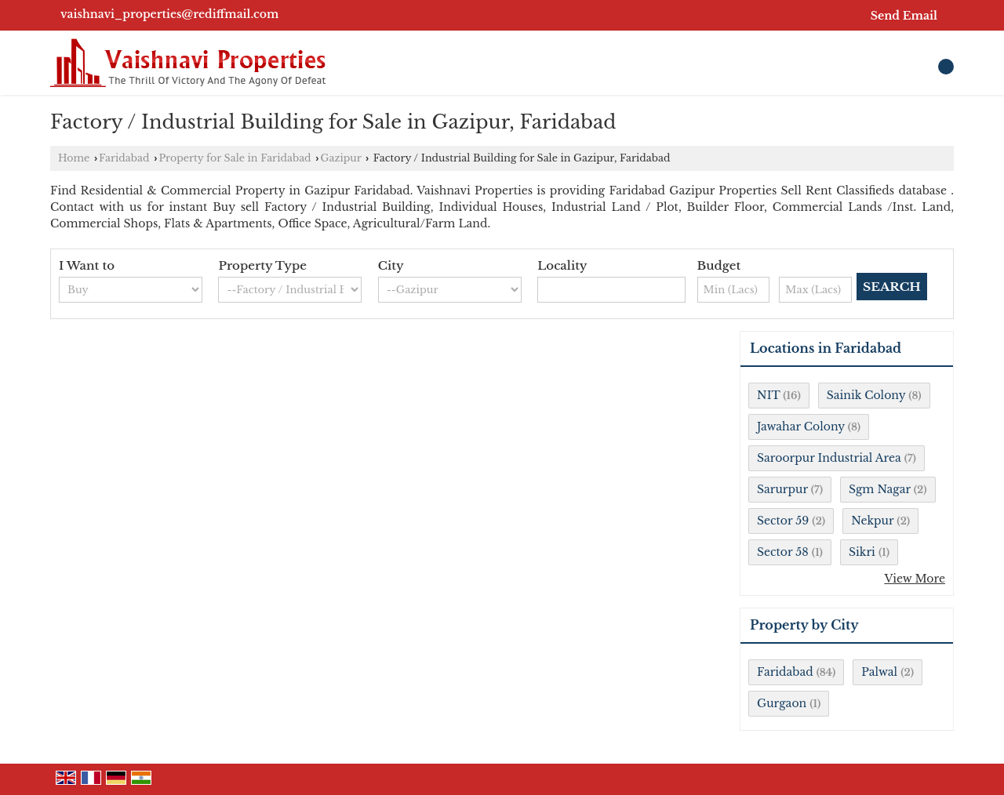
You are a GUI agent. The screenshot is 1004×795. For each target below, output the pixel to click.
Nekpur (872, 521)
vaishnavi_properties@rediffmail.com (169, 14)
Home (73, 158)
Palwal (879, 672)
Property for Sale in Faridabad (234, 158)
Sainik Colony (866, 395)
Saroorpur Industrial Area (829, 458)
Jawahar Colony (801, 426)
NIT (768, 395)
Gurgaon (781, 703)
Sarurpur (782, 489)
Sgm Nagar (880, 489)
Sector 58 (783, 552)
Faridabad (124, 158)
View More (914, 579)
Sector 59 (783, 521)
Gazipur (340, 158)
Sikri (862, 552)
